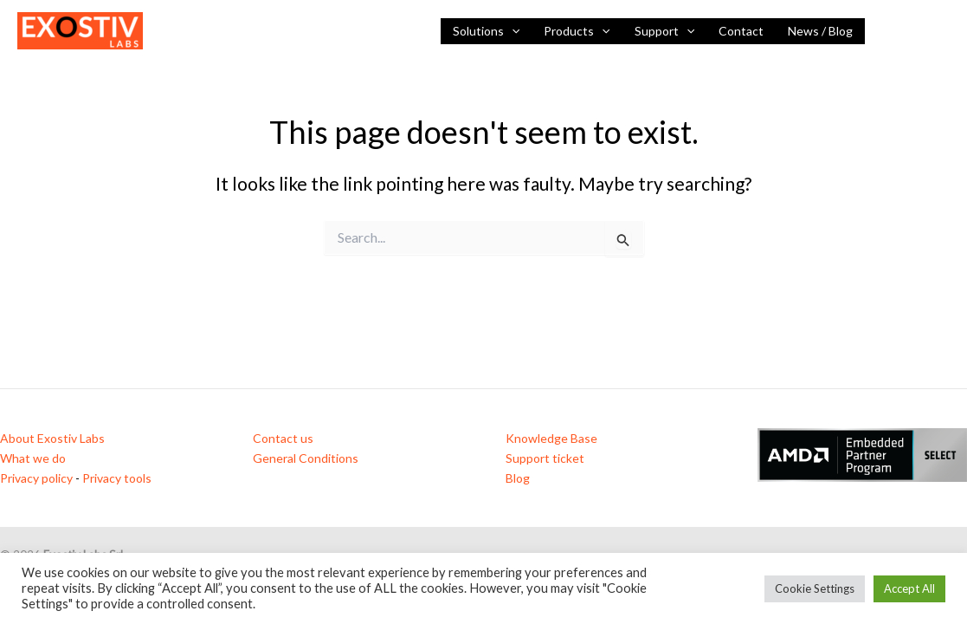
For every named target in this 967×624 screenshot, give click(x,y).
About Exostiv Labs (52, 438)
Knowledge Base (551, 438)
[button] (511, 31)
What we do (33, 458)
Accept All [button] (909, 588)
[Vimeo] (942, 32)
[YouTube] (916, 32)
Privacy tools (116, 478)
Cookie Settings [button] (814, 588)
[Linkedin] (890, 32)
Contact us (283, 438)
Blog (518, 478)
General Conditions (305, 458)
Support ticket (545, 458)
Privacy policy (36, 478)
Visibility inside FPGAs (223, 31)
